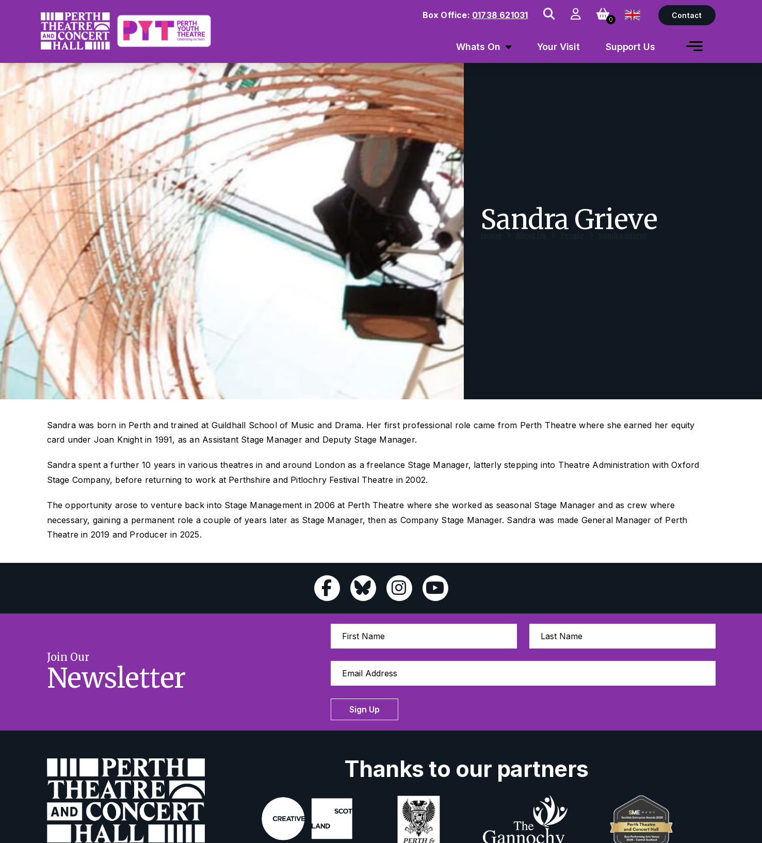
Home (490, 245)
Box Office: (475, 15)
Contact (687, 15)
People (572, 245)
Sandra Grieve (622, 245)
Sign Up (364, 709)
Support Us (630, 46)
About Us (531, 245)
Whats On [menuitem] (478, 46)
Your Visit (558, 46)
